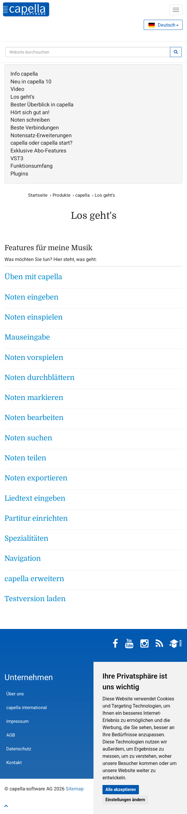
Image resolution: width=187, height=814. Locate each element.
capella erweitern (34, 579)
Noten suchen (28, 438)
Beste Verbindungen (34, 128)
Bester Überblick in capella (41, 105)
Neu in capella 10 (30, 82)
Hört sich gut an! (30, 113)
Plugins (19, 174)
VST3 (16, 159)
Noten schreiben (30, 120)
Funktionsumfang (31, 166)
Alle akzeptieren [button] (120, 789)
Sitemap (75, 788)
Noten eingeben (31, 297)
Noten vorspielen (33, 357)
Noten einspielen (33, 317)
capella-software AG (26, 9)
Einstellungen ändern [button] (125, 799)
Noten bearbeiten (34, 417)
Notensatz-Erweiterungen (41, 136)
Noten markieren (33, 397)
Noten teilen (25, 458)
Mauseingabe (27, 337)
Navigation (22, 558)
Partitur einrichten (36, 518)
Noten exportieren (36, 478)
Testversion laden (35, 599)
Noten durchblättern (39, 377)
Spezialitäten (26, 538)
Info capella (24, 74)
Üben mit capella (33, 277)
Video (17, 89)
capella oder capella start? (41, 143)
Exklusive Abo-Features (38, 151)
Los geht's (22, 97)
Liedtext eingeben (34, 498)
